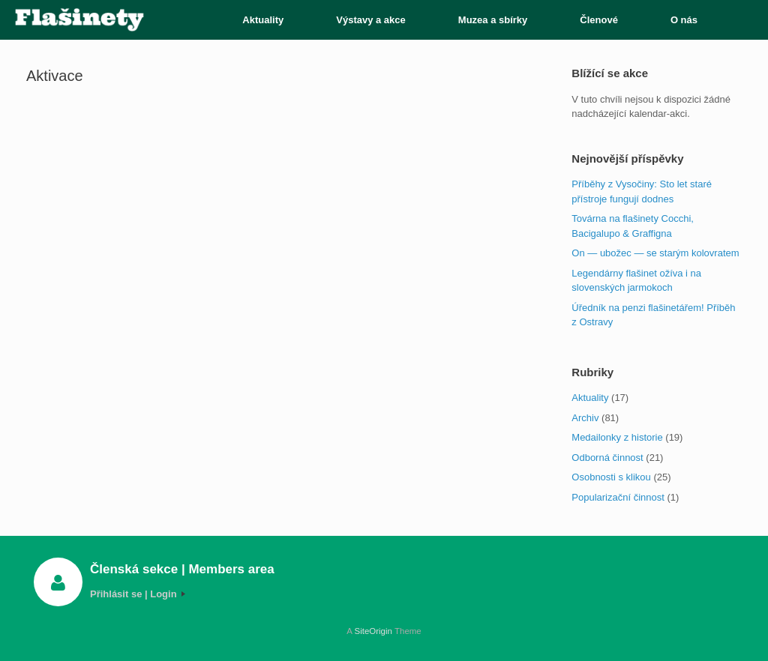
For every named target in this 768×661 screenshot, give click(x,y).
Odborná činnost (607, 457)
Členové (599, 19)
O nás (684, 19)
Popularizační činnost (618, 497)
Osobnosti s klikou (611, 477)
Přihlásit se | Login (137, 594)
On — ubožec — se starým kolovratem (655, 253)
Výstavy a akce (371, 19)
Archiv (585, 417)
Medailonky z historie (617, 437)
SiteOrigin (373, 631)
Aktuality (263, 19)
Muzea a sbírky (493, 19)
